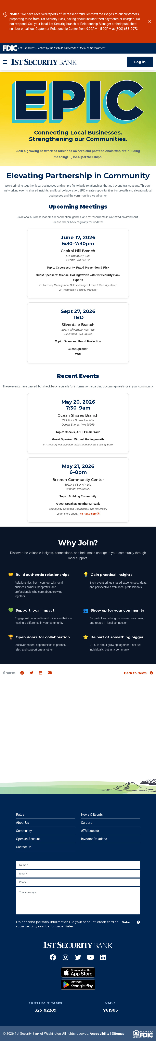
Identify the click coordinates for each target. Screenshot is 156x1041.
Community (24, 831)
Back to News (135, 673)
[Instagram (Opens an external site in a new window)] (65, 957)
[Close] (150, 21)
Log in (140, 62)
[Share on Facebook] (22, 673)
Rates (20, 814)
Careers (86, 823)
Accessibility (99, 1034)
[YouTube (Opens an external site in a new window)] (90, 957)
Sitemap (118, 1034)
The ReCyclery (88, 513)
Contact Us (23, 847)
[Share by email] (49, 673)
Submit (128, 922)
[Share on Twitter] (31, 673)
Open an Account (28, 839)
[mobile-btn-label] (5, 62)
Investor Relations (94, 839)
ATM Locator (90, 831)
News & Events (92, 814)
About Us (22, 823)
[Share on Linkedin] (40, 673)
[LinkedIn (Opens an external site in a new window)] (103, 957)
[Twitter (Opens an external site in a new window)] (78, 957)
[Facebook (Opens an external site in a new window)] (53, 957)
